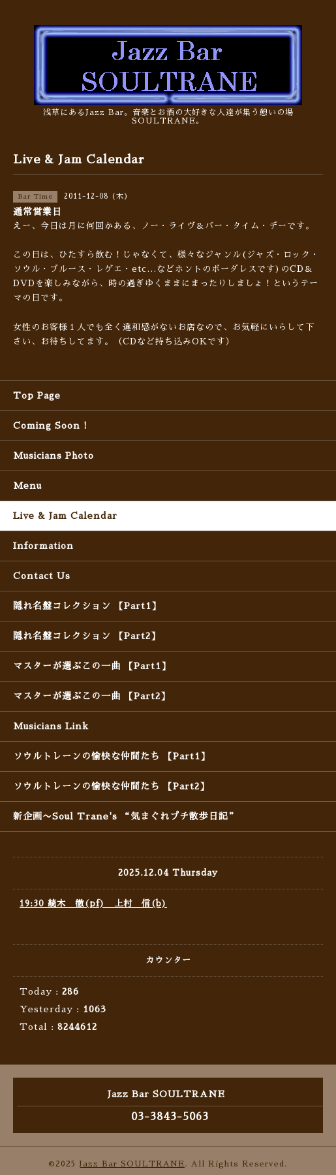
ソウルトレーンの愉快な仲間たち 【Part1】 (111, 756)
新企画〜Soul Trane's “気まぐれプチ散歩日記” (125, 816)
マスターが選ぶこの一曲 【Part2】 (91, 696)
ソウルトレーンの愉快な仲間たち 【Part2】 (111, 786)
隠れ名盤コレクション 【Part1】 (87, 605)
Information (43, 545)
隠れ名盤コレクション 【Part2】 (86, 635)
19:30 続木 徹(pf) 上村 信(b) (93, 903)
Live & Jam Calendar (65, 515)
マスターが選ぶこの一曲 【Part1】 (92, 665)
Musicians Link (51, 726)
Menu (27, 485)
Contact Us (41, 575)
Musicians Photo (53, 455)
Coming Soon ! (50, 425)
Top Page (37, 395)
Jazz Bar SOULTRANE (132, 1164)
